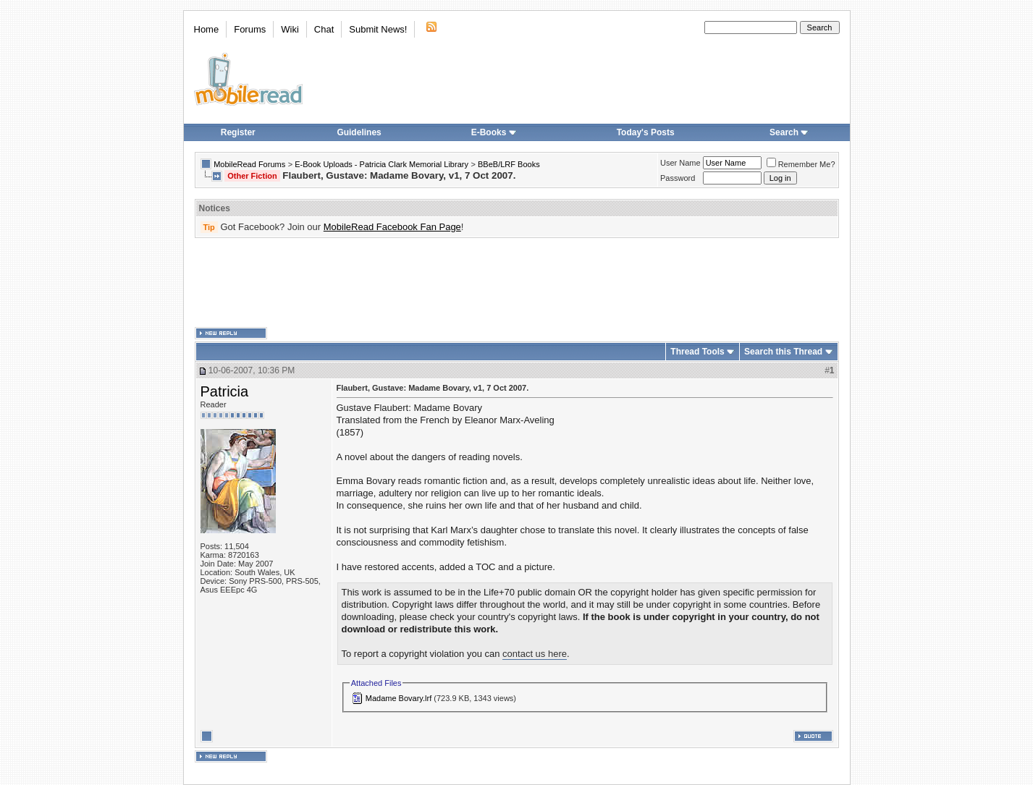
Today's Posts (646, 132)
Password (677, 178)
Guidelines (359, 132)
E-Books (494, 132)
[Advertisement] (516, 282)
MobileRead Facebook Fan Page (392, 226)
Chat (324, 29)
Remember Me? (801, 164)
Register (238, 132)
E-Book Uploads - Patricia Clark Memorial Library (381, 164)
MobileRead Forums (249, 164)
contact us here (534, 653)
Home (206, 29)
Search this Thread (783, 352)
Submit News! (378, 29)
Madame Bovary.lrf (399, 698)
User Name (680, 162)
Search (789, 132)
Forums (250, 29)
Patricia (225, 391)
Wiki (290, 29)
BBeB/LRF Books (509, 164)
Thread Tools (697, 352)
